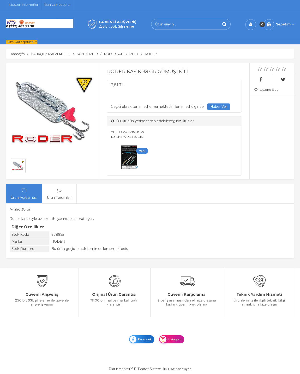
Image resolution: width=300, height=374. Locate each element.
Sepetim (285, 24)
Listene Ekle (266, 89)
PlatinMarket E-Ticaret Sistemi (135, 369)
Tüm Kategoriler (19, 42)
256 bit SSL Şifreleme (116, 26)
